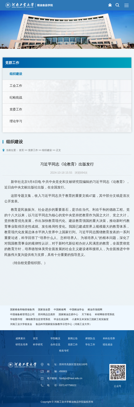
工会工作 (16, 85)
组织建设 (16, 74)
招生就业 (108, 344)
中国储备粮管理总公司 (22, 314)
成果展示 (20, 338)
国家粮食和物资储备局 (22, 309)
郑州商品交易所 (46, 314)
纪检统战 (16, 97)
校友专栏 (64, 350)
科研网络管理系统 (104, 314)
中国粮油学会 (76, 309)
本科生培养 (109, 338)
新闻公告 (73, 338)
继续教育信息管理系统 (38, 319)
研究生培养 (22, 344)
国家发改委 (44, 309)
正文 (58, 150)
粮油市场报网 (95, 309)
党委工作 (16, 109)
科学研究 (38, 344)
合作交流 (55, 344)
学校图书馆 (16, 319)
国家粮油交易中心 (68, 314)
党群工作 (33, 150)
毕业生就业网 (61, 319)
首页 (22, 150)
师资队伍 (90, 338)
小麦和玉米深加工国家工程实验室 (90, 319)
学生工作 (90, 344)
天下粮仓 (86, 314)
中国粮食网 (60, 309)
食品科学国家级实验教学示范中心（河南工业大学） (64, 324)
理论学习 (16, 121)
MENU (126, 5)
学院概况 (55, 338)
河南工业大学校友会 (21, 324)
